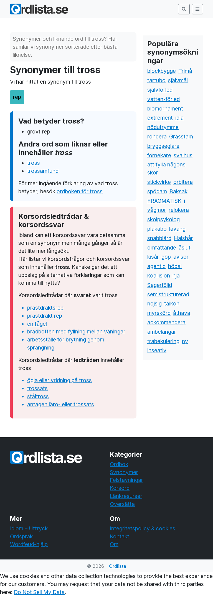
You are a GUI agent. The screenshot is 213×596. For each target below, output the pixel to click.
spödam (157, 191)
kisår (153, 256)
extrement (160, 117)
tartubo (156, 80)
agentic (156, 266)
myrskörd (159, 313)
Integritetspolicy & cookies (142, 528)
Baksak (178, 191)
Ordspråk (21, 536)
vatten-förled (163, 99)
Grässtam (181, 136)
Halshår (183, 238)
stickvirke (159, 182)
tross (33, 163)
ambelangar (161, 331)
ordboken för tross (80, 191)
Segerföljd (159, 285)
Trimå (185, 71)
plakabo (157, 228)
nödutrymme (163, 127)
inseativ (156, 350)
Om (114, 544)
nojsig (154, 303)
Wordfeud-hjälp (29, 544)
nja (176, 275)
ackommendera (166, 322)
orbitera (183, 182)
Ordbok (119, 464)
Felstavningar (126, 480)
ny (185, 341)
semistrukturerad (168, 294)
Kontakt (119, 536)
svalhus (183, 155)
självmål (178, 80)
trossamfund (43, 171)
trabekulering (163, 341)
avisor (181, 256)
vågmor (156, 210)
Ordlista (117, 566)
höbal (175, 266)
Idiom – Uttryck (29, 528)
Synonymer (124, 472)
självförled (160, 89)
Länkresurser (126, 496)
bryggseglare (163, 146)
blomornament (165, 108)
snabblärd (159, 238)
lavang (177, 228)
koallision (158, 275)
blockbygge (161, 71)
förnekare (159, 155)
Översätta (122, 504)
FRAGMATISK (164, 200)
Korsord (120, 488)
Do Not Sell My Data (39, 592)
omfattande (161, 247)
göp (166, 256)
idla (179, 117)
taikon (171, 303)
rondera (157, 136)
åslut (185, 247)
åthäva (181, 313)
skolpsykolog (163, 219)
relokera (179, 210)
